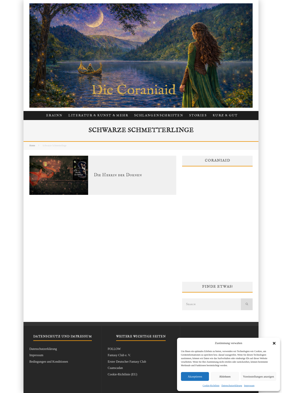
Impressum (249, 385)
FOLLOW (114, 349)
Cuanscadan (115, 368)
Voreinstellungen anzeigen (258, 376)
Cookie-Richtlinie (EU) (122, 374)
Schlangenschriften (158, 115)
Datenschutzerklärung (231, 385)
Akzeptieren (195, 376)
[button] (274, 343)
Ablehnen (224, 376)
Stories (198, 115)
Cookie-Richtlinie (211, 385)
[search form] (211, 304)
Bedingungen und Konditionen (48, 361)
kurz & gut (225, 115)
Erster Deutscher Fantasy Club (127, 361)
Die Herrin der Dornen (118, 175)
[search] (247, 304)
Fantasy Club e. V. (119, 355)
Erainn (54, 115)
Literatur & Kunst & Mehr (98, 115)
